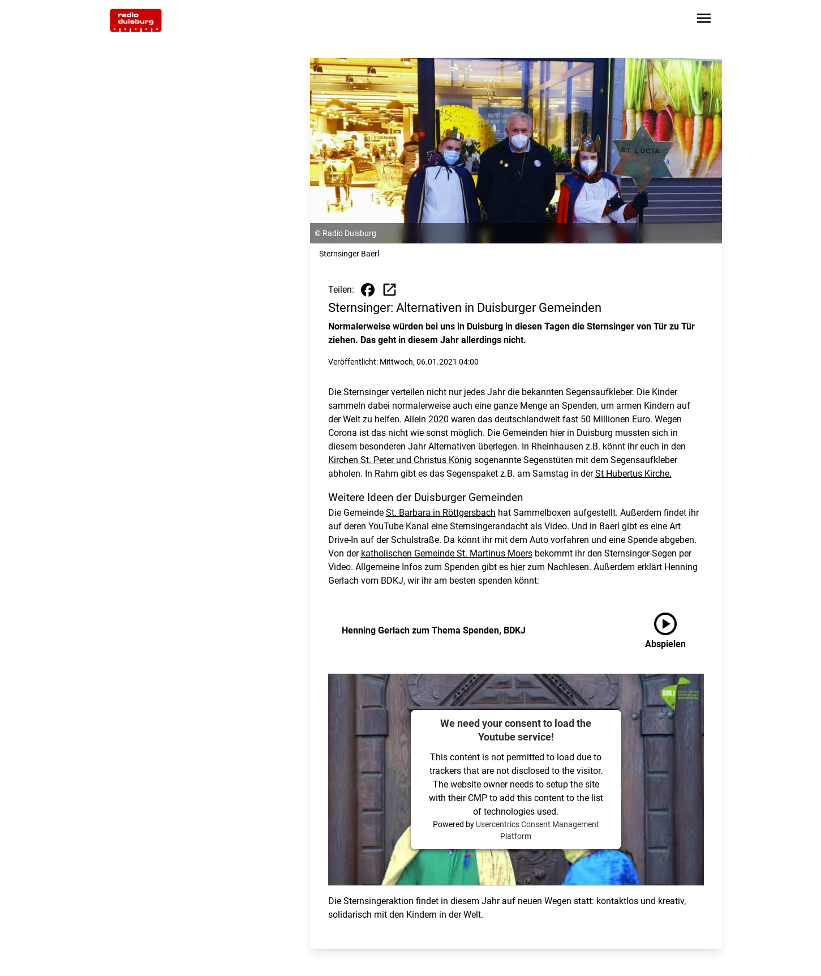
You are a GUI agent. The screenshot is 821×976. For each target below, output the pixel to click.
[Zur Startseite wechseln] (136, 20)
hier (517, 567)
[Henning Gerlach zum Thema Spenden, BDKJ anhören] (674, 631)
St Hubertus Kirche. (633, 473)
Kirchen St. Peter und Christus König (400, 460)
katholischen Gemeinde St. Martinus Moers (446, 553)
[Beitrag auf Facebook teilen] (368, 290)
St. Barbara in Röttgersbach (441, 512)
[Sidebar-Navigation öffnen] (704, 20)
